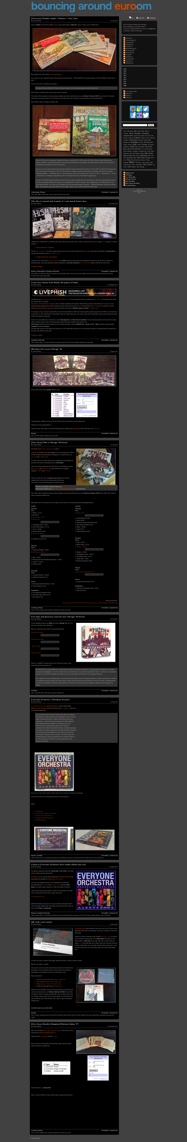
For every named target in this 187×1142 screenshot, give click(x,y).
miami (142, 153)
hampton (41, 1132)
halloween (126, 146)
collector (48, 273)
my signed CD (66, 708)
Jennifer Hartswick (53, 260)
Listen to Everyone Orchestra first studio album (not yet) (58, 864)
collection (42, 273)
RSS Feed (96, 428)
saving (148, 160)
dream (145, 140)
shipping (125, 162)
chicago (41, 435)
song (143, 162)
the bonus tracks (55, 885)
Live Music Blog (130, 177)
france (139, 144)
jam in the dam (76, 1015)
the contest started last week (52, 1030)
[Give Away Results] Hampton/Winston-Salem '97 (54, 1024)
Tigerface (51, 247)
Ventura (55, 25)
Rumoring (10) (129, 52)
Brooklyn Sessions (36, 876)
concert (50, 194)
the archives (97, 299)
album (36, 273)
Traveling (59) (129, 59)
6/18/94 (39, 470)
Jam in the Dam (80, 928)
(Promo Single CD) (50, 979)
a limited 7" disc (55, 253)
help (64, 915)
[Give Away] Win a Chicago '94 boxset (49, 442)
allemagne (137, 133)
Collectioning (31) (130, 40)
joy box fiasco (148, 149)
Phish (71, 1030)
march (90, 1015)
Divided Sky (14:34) (38, 533)
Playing (42, 192)
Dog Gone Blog (130, 181)
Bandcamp (39, 811)
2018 (124, 69)
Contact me (139, 190)
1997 (35, 194)
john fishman (62, 857)
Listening (48, 271)
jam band (53, 857)
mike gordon (62, 273)
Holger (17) (128, 93)
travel (149, 164)
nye (149, 155)
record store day (74, 273)
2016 (124, 71)
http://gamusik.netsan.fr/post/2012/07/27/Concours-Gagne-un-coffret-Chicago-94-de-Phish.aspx (90, 602)
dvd (65, 194)
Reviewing (55, 271)
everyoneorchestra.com (37, 896)
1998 (39, 194)
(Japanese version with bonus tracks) (48, 984)
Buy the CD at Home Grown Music (46, 813)
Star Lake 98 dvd (55, 74)
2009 (124, 85)
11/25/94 (47, 470)
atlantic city (137, 135)
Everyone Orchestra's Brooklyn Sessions (50, 700)
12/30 (95, 308)
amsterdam (43, 1015)
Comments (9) (113, 607)
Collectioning (35, 192)
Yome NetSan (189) (131, 91)
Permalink (105, 192)
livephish (76, 342)
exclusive (63, 342)
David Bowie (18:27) (39, 552)
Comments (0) (113, 271)
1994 (37, 435)
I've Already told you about (44, 706)
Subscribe (140, 18)
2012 (32, 273)
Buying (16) (128, 38)
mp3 (38, 275)
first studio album (86, 262)
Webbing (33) (129, 63)
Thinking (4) (129, 56)
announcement (40, 692)
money (41, 275)
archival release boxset (47, 449)
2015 (124, 73)
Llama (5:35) (80, 513)
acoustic (125, 133)
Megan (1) (128, 95)
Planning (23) (129, 44)
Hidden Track (129, 173)
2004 (131, 131)
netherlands (102, 1015)
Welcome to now (130, 179)
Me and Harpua (130, 185)
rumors (143, 160)
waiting (142, 167)
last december (55, 879)
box (146, 135)
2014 (124, 75)
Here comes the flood (132, 183)
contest (55, 194)
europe (65, 1015)
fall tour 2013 (148, 142)
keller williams (127, 151)
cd (41, 194)
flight (134, 144)
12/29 (90, 308)
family (125, 144)
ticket (133, 164)
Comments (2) (113, 192)
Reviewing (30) (129, 50)
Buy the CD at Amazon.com (44, 815)
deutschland (133, 140)
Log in (139, 192)
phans (134, 157)
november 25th (43, 457)
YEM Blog (128, 175)
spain (147, 162)
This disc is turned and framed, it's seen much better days (59, 201)
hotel (137, 146)
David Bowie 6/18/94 (37, 639)
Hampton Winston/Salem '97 (47, 1032)
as (96, 306)
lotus (148, 151)
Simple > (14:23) (81, 546)
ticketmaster (139, 164)
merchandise (136, 153)
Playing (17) (129, 46)
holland (132, 147)
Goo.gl (80, 943)
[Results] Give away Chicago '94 (46, 349)
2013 (32, 194)
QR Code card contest (41, 922)
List (131, 17)
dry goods (53, 273)
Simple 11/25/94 (36, 652)
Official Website (41, 820)
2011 (124, 81)
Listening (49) (129, 42)
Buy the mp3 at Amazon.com (44, 817)
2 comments (43, 1036)
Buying (33, 271)
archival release (38, 342)
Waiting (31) (129, 61)
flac (73, 342)
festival (70, 1015)
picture (148, 158)
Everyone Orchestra (40, 708)
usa (154, 164)
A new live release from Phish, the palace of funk (54, 282)
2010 (124, 83)
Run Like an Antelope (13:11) (85, 572)
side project (104, 273)
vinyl (80, 273)
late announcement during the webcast (55, 299)
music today (47, 275)
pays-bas (111, 1015)
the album (45, 885)
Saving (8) (128, 54)
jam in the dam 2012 (51, 1015)
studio (151, 162)
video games (131, 167)
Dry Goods (36, 468)
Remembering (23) (130, 48)
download (52, 342)
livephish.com (83, 342)
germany (144, 144)
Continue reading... (37, 266)
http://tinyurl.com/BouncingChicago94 (64, 489)
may (131, 153)
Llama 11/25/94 (35, 646)
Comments (151, 18)
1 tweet (55, 1036)
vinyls (103, 241)
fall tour (69, 342)
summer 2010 (127, 164)
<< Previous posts (35, 1138)
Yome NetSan (37, 20)
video (68, 194)
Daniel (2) (128, 97)
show (62, 194)
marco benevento (96, 273)
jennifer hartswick (86, 273)
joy (57, 273)
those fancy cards (106, 936)
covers (147, 138)
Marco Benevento (41, 247)
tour (144, 164)
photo (143, 158)
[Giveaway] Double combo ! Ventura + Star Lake (54, 18)
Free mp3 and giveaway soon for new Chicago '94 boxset (58, 617)
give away (45, 194)
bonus (37, 1015)
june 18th (33, 457)
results (56, 435)
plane (128, 160)
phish (59, 194)
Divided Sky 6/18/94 (37, 632)
